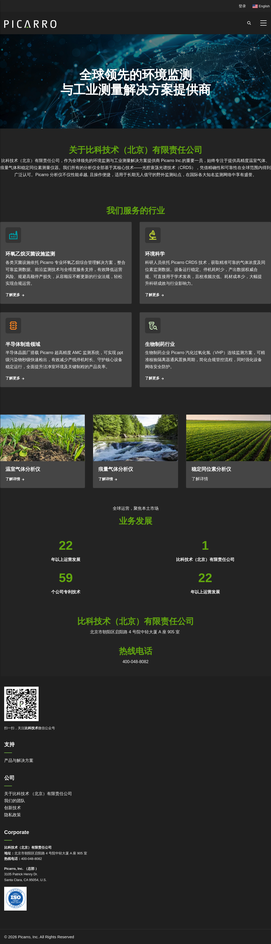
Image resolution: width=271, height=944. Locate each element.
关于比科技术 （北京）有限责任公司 (38, 793)
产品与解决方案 (18, 760)
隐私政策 (12, 815)
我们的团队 (14, 800)
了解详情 (12, 479)
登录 (242, 6)
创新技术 (12, 808)
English (261, 6)
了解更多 (12, 295)
